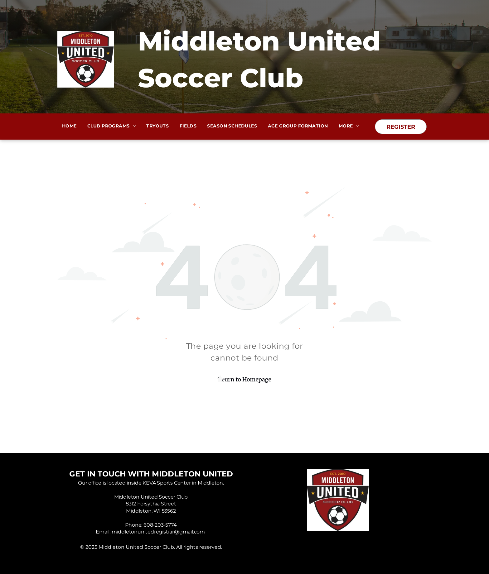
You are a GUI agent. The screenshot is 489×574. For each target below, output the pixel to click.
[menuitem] (69, 126)
